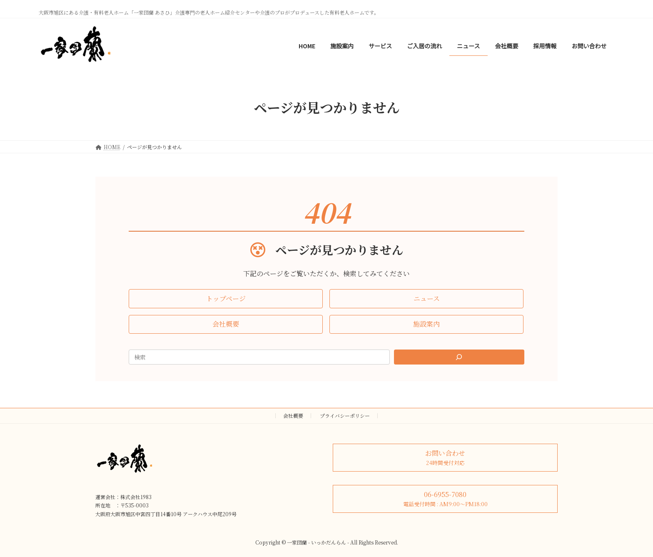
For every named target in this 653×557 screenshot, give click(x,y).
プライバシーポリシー (345, 415)
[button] (226, 298)
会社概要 (293, 415)
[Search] (459, 357)
